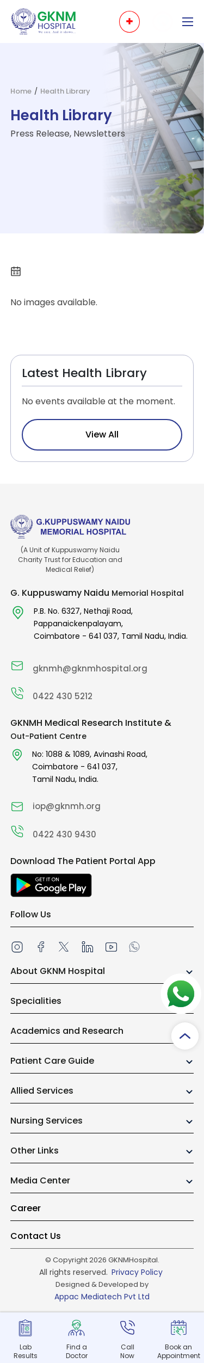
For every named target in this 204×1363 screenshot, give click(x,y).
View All (102, 434)
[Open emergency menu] (129, 21)
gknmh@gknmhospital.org (90, 668)
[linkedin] (87, 946)
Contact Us (35, 1236)
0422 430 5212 (62, 696)
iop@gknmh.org (67, 806)
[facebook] (41, 946)
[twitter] (64, 946)
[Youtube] (111, 946)
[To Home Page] (43, 21)
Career (25, 1208)
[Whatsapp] (134, 946)
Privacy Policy (137, 1272)
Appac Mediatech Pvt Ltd (102, 1296)
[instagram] (17, 946)
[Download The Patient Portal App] (51, 885)
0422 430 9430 (64, 834)
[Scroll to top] (185, 1036)
